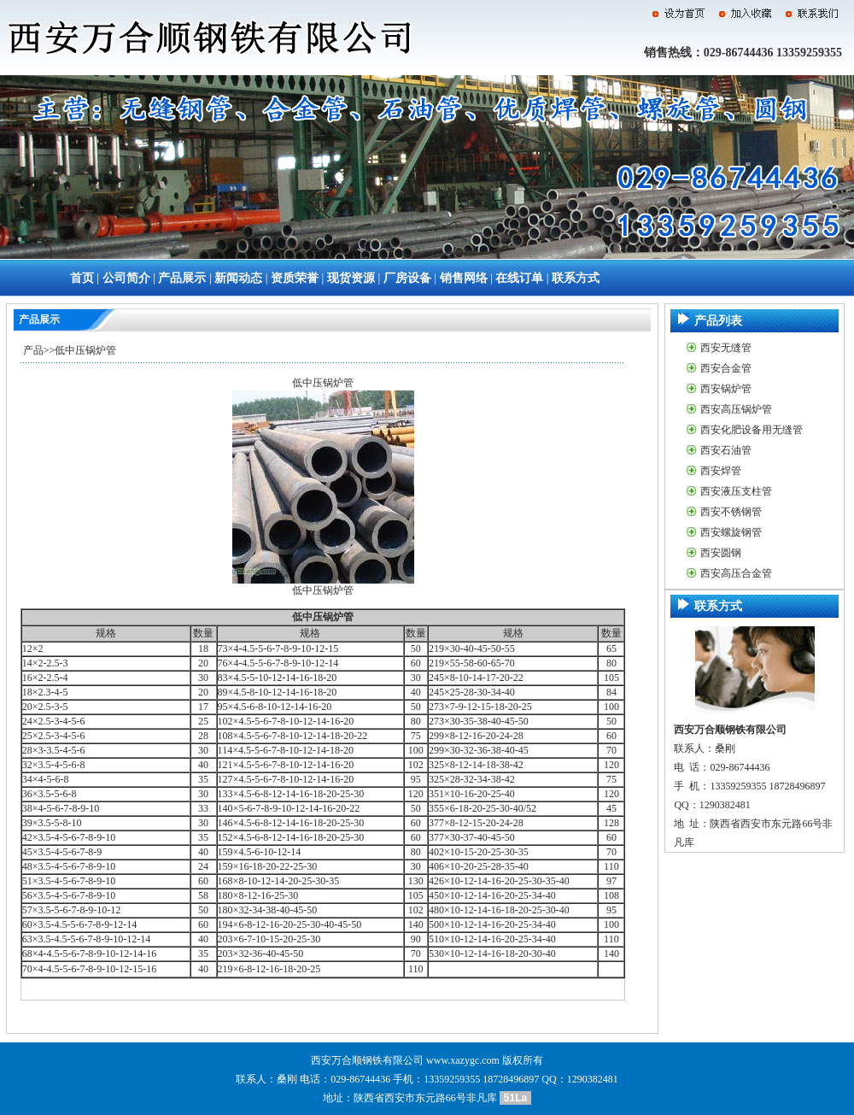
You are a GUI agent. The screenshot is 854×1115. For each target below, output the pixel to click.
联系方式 (576, 278)
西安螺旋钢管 (731, 532)
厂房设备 (407, 278)
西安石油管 (726, 450)
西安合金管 (726, 368)
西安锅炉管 (726, 389)
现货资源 (351, 278)
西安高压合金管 (736, 573)
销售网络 (464, 278)
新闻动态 (238, 278)
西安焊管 (720, 471)
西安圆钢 (720, 553)
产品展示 (182, 278)
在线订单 (519, 278)
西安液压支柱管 (736, 491)
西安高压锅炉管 (736, 409)
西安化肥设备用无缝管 (751, 430)
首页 (82, 278)
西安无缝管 (726, 348)
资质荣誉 (295, 278)
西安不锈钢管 (731, 512)
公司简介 (126, 278)
